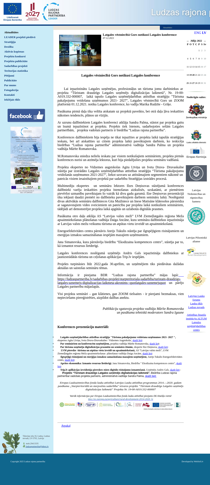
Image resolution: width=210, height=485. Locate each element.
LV (204, 32)
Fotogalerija (11, 90)
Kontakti (9, 94)
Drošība (8, 46)
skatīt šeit (137, 340)
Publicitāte (10, 80)
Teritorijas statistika (16, 70)
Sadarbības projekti (15, 66)
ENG (197, 32)
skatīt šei (154, 343)
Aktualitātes (11, 32)
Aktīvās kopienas (14, 51)
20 (193, 75)
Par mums (10, 85)
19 (190, 75)
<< (188, 41)
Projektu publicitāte (15, 61)
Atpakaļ (65, 425)
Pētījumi (9, 75)
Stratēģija (10, 41)
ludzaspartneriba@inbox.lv (37, 446)
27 (193, 83)
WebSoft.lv (198, 461)
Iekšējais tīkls (12, 99)
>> (205, 41)
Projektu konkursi (15, 56)
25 (188, 83)
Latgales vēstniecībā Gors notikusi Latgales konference (140, 34)
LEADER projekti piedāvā (19, 37)
